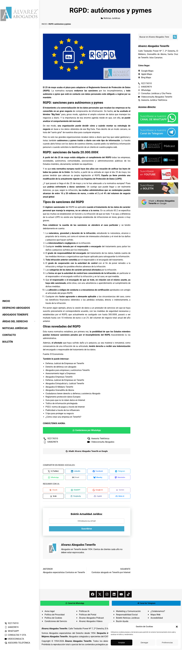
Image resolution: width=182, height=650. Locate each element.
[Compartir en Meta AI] (119, 497)
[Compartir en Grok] (53, 497)
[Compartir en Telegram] (119, 471)
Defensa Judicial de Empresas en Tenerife (65, 363)
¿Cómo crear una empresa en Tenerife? (63, 417)
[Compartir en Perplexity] (75, 497)
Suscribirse (86, 530)
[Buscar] (175, 37)
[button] (177, 626)
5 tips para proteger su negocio (60, 413)
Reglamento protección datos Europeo (63, 397)
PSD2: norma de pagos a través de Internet (65, 407)
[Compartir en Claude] (53, 490)
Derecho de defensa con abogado (61, 367)
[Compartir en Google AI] (97, 490)
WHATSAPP (12, 631)
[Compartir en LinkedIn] (75, 471)
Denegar (144, 642)
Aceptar (121, 642)
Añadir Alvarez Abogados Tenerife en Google (87, 451)
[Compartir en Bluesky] (97, 478)
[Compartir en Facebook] (97, 471)
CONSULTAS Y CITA (15, 635)
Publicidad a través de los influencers (63, 410)
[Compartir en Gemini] (119, 490)
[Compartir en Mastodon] (119, 478)
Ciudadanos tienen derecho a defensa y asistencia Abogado (73, 393)
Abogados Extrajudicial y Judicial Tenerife (65, 383)
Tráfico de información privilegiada (61, 403)
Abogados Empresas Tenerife (59, 377)
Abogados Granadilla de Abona (60, 390)
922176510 (11, 623)
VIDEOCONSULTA (14, 639)
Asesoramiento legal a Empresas (61, 373)
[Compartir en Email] (75, 478)
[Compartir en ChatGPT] (75, 490)
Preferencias (167, 642)
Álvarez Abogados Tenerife (78, 642)
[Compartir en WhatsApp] (53, 478)
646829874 (11, 627)
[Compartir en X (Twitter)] (53, 471)
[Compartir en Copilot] (97, 497)
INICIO (44, 24)
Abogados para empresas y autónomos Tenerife (68, 370)
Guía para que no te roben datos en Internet (65, 400)
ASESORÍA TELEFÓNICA (17, 643)
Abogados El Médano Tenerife (59, 387)
